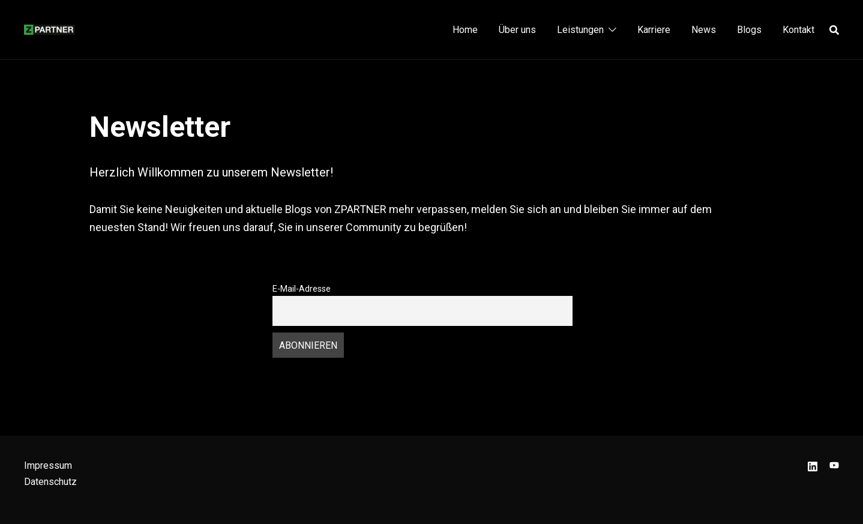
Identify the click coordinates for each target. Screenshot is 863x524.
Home (465, 29)
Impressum (48, 465)
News (703, 29)
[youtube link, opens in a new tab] (834, 465)
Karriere (653, 29)
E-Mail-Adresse (301, 289)
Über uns (517, 29)
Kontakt (798, 29)
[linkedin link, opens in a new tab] (812, 465)
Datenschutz (50, 481)
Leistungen (580, 29)
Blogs (749, 29)
